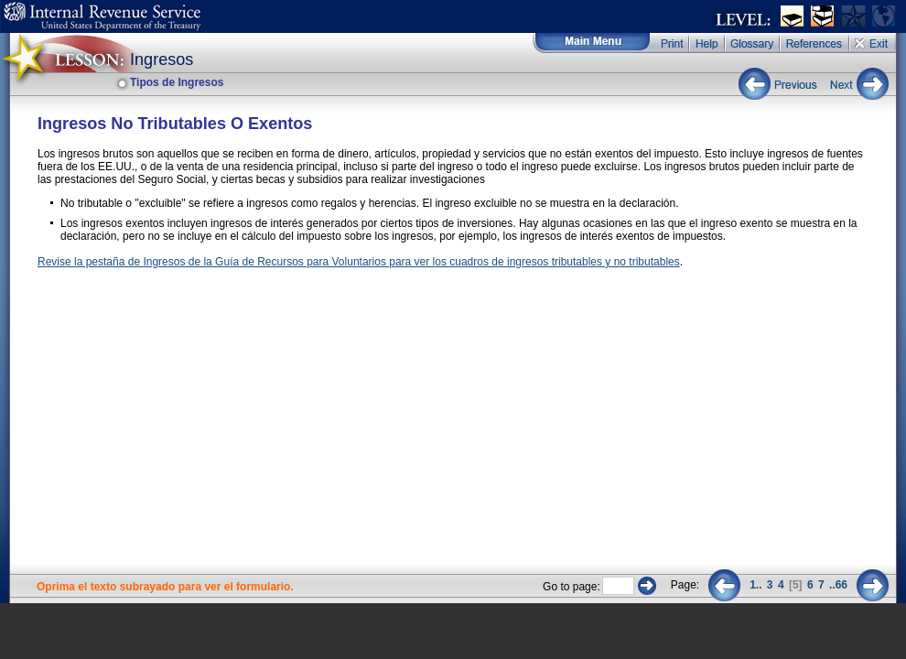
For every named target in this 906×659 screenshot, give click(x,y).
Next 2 (873, 585)
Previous (780, 84)
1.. (755, 584)
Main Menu (592, 43)
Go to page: (571, 586)
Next (855, 84)
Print (670, 43)
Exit (873, 43)
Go (647, 586)
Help (708, 43)
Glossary (753, 43)
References (815, 43)
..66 (838, 584)
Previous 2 (724, 585)
